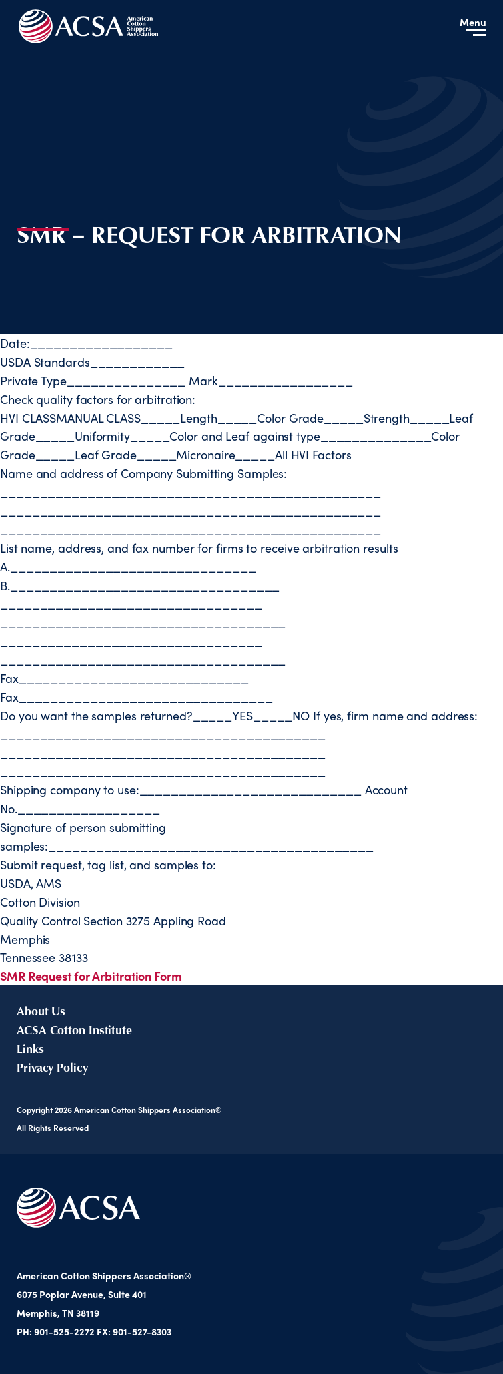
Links (30, 1048)
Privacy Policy (52, 1067)
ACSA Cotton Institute (74, 1029)
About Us (41, 1010)
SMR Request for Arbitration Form (91, 975)
